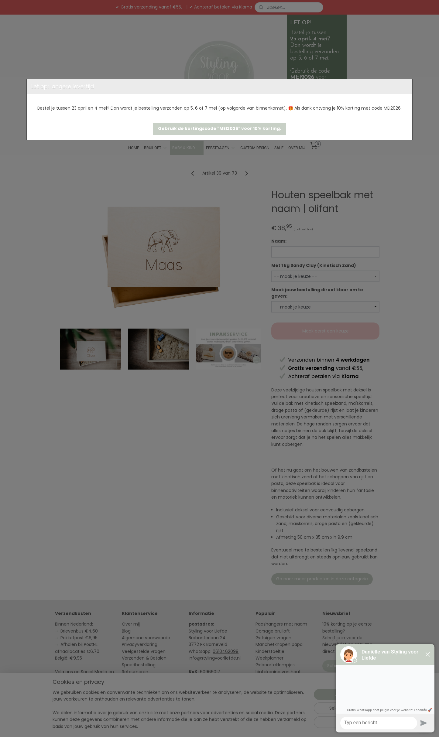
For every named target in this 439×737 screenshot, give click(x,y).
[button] (219, 129)
